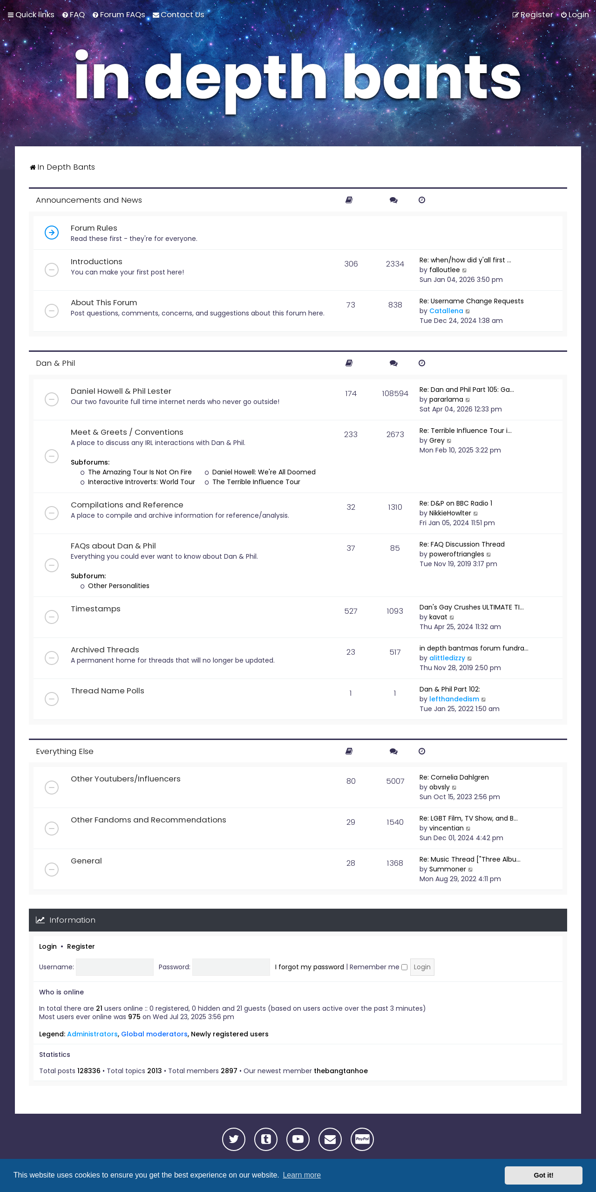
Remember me (378, 967)
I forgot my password (309, 967)
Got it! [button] (544, 1175)
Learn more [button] (302, 1175)
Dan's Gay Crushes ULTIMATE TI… (472, 607)
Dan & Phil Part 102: (450, 689)
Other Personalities (114, 585)
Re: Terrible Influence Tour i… (466, 430)
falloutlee (444, 269)
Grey (437, 440)
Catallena (446, 310)
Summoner (447, 869)
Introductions (96, 261)
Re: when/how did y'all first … (465, 260)
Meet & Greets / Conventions (127, 432)
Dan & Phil (55, 363)
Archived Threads (105, 649)
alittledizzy (447, 658)
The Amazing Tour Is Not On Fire (136, 472)
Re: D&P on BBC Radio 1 (456, 503)
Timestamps (96, 608)
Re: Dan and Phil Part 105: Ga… (467, 389)
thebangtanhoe (341, 1071)
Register (81, 946)
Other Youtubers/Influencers (126, 778)
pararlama (446, 399)
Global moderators (154, 1034)
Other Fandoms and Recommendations (148, 819)
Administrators (92, 1034)
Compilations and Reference (127, 504)
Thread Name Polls (107, 690)
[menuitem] (73, 14)
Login (48, 946)
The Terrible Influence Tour (252, 481)
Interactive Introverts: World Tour (137, 481)
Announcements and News (89, 200)
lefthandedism (454, 699)
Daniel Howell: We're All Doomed (260, 472)
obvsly (439, 787)
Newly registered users (230, 1034)
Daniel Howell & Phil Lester (121, 391)
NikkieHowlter (450, 513)
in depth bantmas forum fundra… (474, 648)
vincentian (446, 828)
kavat (438, 617)
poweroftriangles (456, 554)
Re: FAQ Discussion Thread (462, 544)
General (86, 860)
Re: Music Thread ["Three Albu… (470, 859)
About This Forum (104, 302)
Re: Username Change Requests (472, 301)
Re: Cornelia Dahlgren (454, 777)
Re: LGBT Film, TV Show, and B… (469, 818)
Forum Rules (94, 227)
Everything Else (65, 751)
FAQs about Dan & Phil (113, 545)
